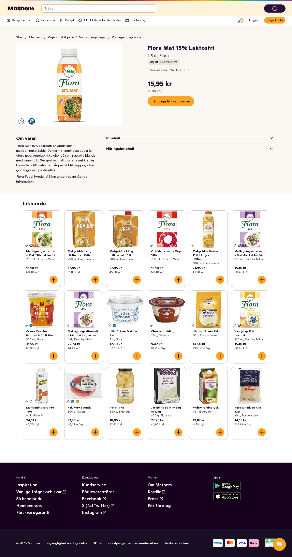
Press (155, 498)
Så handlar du (29, 498)
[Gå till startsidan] (20, 8)
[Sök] (45, 8)
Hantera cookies (176, 543)
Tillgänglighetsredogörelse (66, 543)
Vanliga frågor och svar (41, 492)
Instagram (94, 512)
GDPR (97, 543)
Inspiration (27, 485)
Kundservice (94, 485)
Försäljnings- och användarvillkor (132, 543)
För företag (159, 505)
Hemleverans (29, 505)
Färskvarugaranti (32, 512)
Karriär (157, 492)
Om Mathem (160, 485)
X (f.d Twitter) (98, 505)
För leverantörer (98, 492)
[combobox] (101, 8)
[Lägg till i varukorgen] (53, 280)
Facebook (94, 498)
